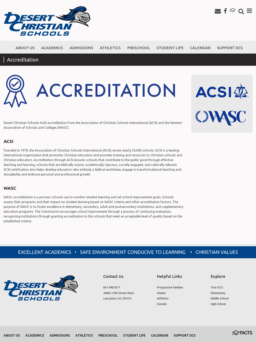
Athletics (163, 298)
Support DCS (185, 335)
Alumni (161, 293)
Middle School (220, 298)
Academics (34, 335)
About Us (12, 335)
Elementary (218, 293)
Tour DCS (217, 287)
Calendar (159, 335)
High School (218, 304)
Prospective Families (170, 287)
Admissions (60, 335)
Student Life (134, 335)
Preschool (108, 335)
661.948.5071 (111, 287)
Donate (162, 304)
